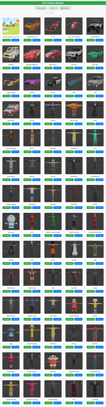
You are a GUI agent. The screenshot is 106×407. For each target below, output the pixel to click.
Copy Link (15, 40)
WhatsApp (65, 8)
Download (6, 40)
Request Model (41, 8)
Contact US (53, 8)
